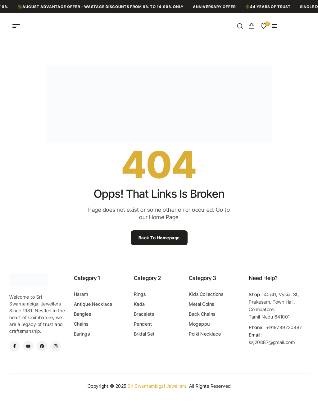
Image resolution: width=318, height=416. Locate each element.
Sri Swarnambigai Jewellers (157, 386)
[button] (274, 26)
